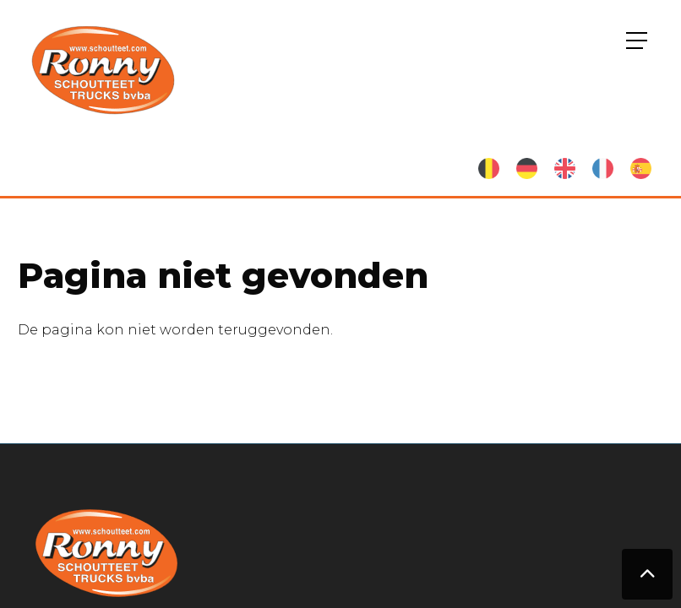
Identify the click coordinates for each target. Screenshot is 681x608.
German (526, 168)
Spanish (640, 168)
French (602, 168)
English (564, 168)
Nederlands (488, 168)
